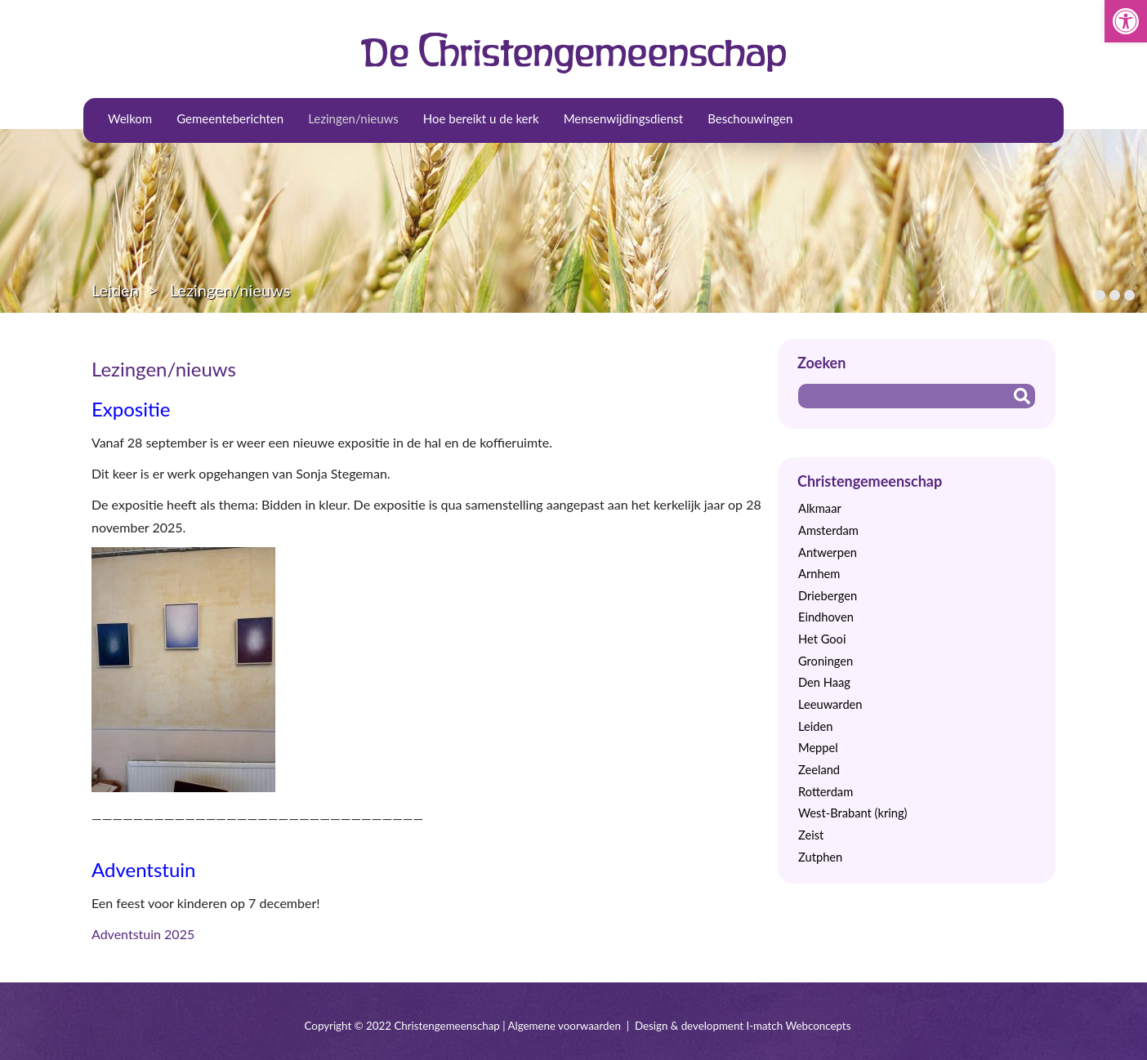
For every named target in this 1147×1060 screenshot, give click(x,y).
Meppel (818, 748)
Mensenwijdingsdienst (624, 118)
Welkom (130, 118)
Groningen (825, 661)
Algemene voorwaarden (564, 1025)
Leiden (115, 290)
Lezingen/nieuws (353, 118)
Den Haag (824, 682)
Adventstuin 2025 (142, 934)
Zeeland (819, 770)
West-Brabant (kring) (852, 813)
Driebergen (827, 596)
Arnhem (819, 574)
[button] (1126, 21)
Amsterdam (828, 530)
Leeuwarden (830, 704)
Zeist (810, 835)
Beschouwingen (749, 118)
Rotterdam (825, 792)
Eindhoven (826, 617)
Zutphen (820, 857)
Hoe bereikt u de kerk (481, 118)
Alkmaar (819, 508)
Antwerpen (827, 552)
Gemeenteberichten (229, 118)
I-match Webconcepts (798, 1025)
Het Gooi (822, 639)
